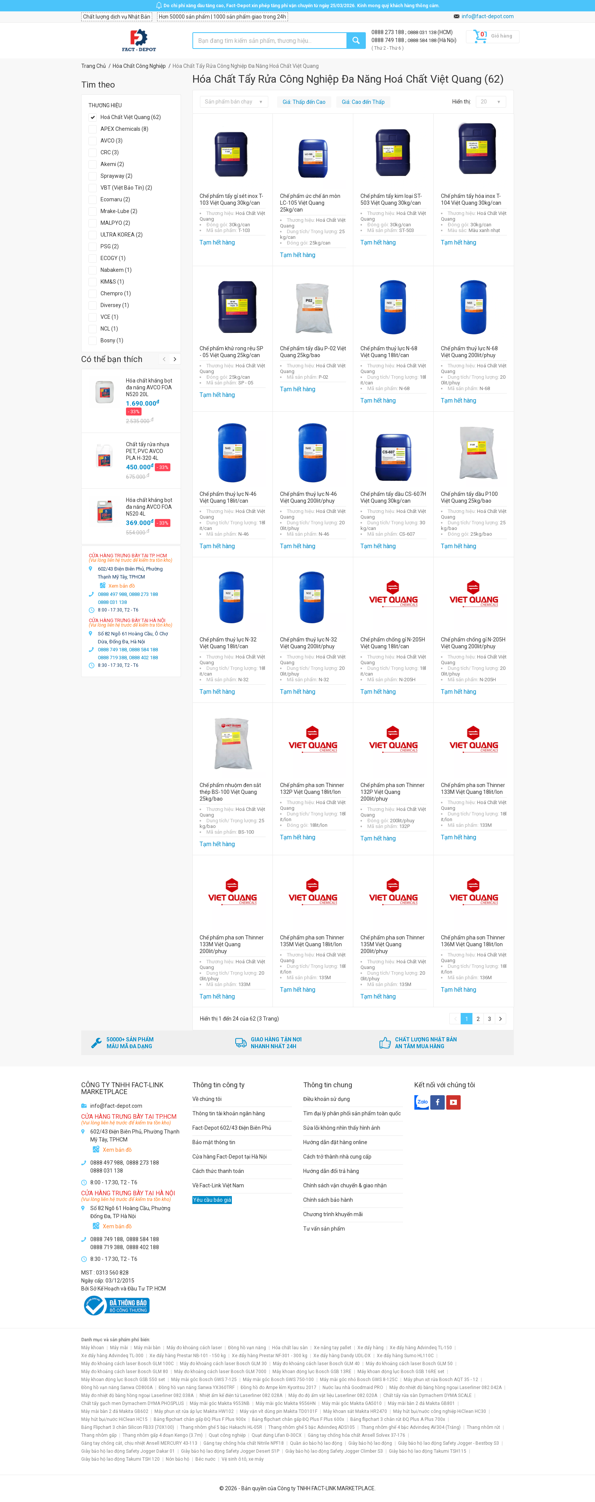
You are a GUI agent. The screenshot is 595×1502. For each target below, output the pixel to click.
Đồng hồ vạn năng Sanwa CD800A (117, 1387)
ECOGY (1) (113, 258)
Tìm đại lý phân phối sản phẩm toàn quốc (352, 1113)
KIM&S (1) (112, 282)
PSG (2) (110, 246)
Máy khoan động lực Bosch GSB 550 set (123, 1379)
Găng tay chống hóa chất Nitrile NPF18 (243, 1443)
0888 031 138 (423, 32)
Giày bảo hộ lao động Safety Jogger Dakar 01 (128, 1451)
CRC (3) (110, 152)
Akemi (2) (112, 164)
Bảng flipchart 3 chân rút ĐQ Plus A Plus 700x (397, 1419)
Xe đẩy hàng (370, 1347)
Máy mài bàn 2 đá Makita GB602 (114, 1411)
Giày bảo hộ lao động (370, 1443)
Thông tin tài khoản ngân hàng (228, 1113)
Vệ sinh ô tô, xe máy (243, 1459)
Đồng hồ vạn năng (247, 1347)
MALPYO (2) (115, 223)
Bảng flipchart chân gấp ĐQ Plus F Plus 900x (200, 1419)
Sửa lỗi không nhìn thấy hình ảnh (341, 1128)
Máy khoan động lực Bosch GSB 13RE (311, 1371)
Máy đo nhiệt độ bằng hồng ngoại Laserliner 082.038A (137, 1395)
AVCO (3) (112, 141)
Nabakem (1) (116, 270)
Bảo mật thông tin (213, 1142)
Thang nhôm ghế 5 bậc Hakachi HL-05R (221, 1427)
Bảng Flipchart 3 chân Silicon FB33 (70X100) (127, 1427)
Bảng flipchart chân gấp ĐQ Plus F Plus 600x (298, 1419)
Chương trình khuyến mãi (333, 1214)
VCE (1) (109, 317)
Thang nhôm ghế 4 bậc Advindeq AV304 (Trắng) (411, 1427)
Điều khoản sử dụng (326, 1099)
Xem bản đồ (122, 586)
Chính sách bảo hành (328, 1200)
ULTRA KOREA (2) (122, 235)
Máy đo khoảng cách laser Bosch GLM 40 (316, 1363)
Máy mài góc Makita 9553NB (220, 1403)
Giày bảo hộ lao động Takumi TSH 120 (120, 1459)
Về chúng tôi (207, 1099)
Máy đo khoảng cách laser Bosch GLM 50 (409, 1363)
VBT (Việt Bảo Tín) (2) (126, 188)
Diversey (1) (115, 305)
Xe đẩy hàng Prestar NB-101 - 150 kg (188, 1355)
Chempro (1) (116, 293)
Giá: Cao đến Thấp (363, 102)
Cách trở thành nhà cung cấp (337, 1157)
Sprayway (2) (116, 176)
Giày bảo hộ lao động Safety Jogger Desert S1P (230, 1451)
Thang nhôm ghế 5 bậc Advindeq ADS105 (311, 1427)
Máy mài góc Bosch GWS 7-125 (204, 1379)
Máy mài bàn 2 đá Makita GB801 (421, 1403)
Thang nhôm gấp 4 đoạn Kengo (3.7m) (163, 1435)
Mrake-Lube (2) (119, 211)
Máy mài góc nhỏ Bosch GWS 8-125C (359, 1379)
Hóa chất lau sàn (290, 1347)
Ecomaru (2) (115, 199)
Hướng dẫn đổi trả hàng (331, 1171)
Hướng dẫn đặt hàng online (335, 1142)
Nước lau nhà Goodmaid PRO (353, 1387)
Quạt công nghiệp (227, 1435)
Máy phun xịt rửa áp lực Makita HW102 (194, 1411)
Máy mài (119, 1347)
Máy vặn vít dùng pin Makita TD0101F (278, 1411)
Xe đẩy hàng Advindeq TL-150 (421, 1347)
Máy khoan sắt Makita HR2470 (355, 1411)
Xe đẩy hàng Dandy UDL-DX (342, 1355)
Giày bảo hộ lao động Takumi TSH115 (427, 1451)
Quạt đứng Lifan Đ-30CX (277, 1435)
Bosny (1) (112, 340)
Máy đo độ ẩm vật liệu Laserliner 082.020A (332, 1395)
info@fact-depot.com (488, 16)
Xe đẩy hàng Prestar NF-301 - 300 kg (269, 1355)
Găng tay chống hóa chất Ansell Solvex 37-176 (356, 1435)
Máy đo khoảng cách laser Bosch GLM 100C (127, 1363)
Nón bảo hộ (177, 1459)
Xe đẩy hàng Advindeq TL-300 (112, 1355)
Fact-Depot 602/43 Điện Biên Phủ (231, 1128)
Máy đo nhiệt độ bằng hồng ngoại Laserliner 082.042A (445, 1387)
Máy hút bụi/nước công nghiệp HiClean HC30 (439, 1411)
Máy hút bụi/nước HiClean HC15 (114, 1419)
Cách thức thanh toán (218, 1171)
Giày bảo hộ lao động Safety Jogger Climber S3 (334, 1451)
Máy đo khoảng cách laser (194, 1347)
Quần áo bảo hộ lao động (316, 1443)
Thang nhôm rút (483, 1427)
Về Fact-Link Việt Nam (218, 1185)
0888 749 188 (388, 40)
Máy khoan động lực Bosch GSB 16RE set (400, 1371)
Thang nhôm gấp (98, 1435)
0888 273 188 (388, 32)
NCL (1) (109, 329)
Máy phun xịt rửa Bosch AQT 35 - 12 (441, 1379)
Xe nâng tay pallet (332, 1347)
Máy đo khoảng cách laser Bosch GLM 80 (124, 1371)
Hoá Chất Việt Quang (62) (131, 117)
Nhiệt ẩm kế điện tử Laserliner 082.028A (241, 1395)
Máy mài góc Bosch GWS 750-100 (278, 1379)
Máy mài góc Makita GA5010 (352, 1403)
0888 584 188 (423, 40)
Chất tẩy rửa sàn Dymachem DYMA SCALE (427, 1395)
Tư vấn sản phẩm (324, 1229)
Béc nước (205, 1459)
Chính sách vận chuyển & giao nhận (345, 1185)
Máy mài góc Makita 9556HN (286, 1403)
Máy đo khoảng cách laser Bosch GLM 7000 (220, 1371)
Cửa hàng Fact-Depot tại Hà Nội (229, 1157)
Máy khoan (92, 1347)
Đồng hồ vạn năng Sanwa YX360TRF (197, 1387)
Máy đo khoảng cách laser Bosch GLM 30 (223, 1363)
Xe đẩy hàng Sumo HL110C (405, 1355)
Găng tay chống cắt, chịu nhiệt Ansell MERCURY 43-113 (139, 1443)
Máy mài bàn (147, 1347)
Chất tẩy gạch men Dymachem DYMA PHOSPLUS (132, 1403)
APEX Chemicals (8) (124, 129)
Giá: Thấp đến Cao (304, 102)
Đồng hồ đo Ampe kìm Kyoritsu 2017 (278, 1387)
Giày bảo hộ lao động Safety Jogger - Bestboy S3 (448, 1443)
